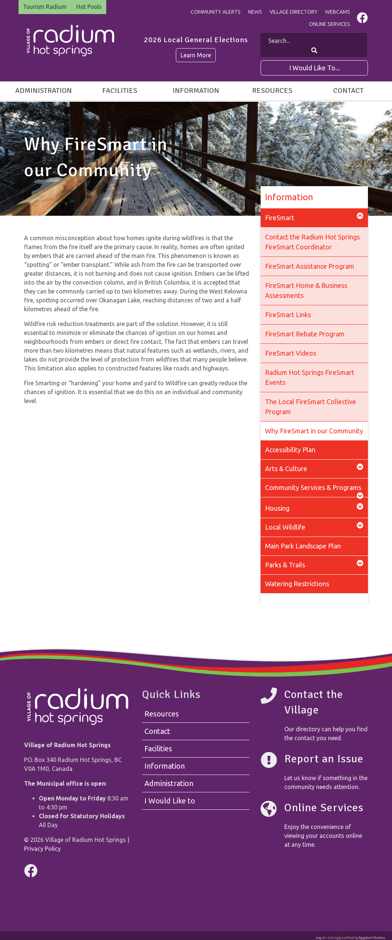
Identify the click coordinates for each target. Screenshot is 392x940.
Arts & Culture (314, 468)
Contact (348, 90)
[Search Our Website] (314, 50)
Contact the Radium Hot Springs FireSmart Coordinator (312, 242)
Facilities (119, 90)
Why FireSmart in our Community (314, 430)
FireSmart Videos (290, 353)
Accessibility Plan (290, 449)
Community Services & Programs (314, 490)
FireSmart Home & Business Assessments (306, 290)
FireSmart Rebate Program (305, 334)
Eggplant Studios (372, 938)
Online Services (329, 24)
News (255, 12)
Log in (320, 938)
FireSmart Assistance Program (309, 266)
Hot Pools (91, 7)
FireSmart (314, 217)
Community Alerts (216, 12)
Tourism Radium (45, 7)
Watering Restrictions (297, 583)
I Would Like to (169, 801)
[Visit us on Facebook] (362, 19)
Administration (43, 90)
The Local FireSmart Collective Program (310, 406)
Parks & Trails (314, 564)
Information (195, 90)
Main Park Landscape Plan (303, 546)
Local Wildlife (314, 526)
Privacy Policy (42, 848)
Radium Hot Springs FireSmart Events (309, 377)
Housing (314, 507)
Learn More (196, 55)
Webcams (337, 12)
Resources (272, 90)
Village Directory (293, 12)
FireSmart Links (288, 314)
